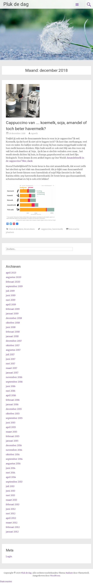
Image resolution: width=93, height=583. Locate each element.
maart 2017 (11, 368)
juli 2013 (10, 486)
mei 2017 (10, 363)
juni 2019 (10, 295)
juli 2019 (10, 290)
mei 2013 (10, 495)
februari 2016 (13, 400)
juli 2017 (10, 354)
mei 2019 (10, 300)
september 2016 (14, 381)
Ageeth (34, 133)
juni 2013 (10, 490)
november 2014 (14, 450)
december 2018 (14, 318)
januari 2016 (12, 404)
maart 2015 (11, 431)
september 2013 (14, 481)
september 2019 (14, 286)
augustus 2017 (13, 350)
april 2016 (11, 395)
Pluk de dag (16, 4)
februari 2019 (13, 309)
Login (9, 556)
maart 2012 (11, 522)
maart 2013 (11, 500)
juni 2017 (10, 359)
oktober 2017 (13, 345)
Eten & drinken (16, 229)
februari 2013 (12, 504)
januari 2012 (12, 531)
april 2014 (11, 477)
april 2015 (11, 427)
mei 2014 (10, 472)
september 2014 (14, 459)
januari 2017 (12, 372)
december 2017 (14, 340)
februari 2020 (13, 281)
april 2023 (11, 272)
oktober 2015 (13, 413)
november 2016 (14, 377)
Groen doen (29, 229)
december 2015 (14, 409)
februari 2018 (13, 331)
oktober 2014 (13, 454)
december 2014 (14, 445)
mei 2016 (10, 390)
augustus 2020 (13, 277)
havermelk (57, 229)
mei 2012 (10, 513)
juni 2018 (10, 327)
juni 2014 (10, 468)
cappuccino (46, 229)
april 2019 (11, 304)
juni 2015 (10, 422)
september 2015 (14, 418)
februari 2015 (12, 436)
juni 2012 (11, 509)
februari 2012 (13, 527)
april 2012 (11, 518)
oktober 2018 (13, 322)
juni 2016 (10, 386)
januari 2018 (12, 336)
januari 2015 (12, 440)
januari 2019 (12, 313)
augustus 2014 (13, 463)
